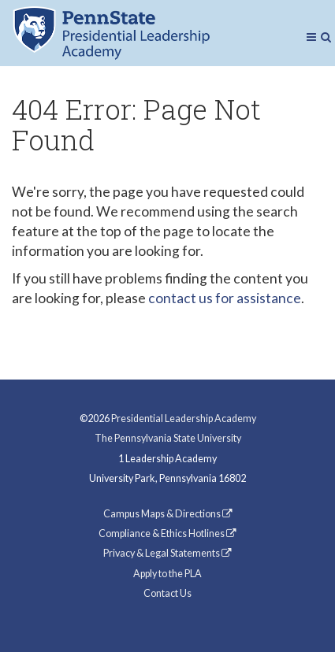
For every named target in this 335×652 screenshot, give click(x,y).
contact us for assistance (224, 298)
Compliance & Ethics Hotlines (167, 533)
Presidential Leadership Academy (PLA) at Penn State (111, 33)
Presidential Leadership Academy (183, 418)
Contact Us (167, 593)
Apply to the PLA (167, 574)
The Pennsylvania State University (168, 438)
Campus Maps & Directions (168, 514)
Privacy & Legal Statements (167, 553)
